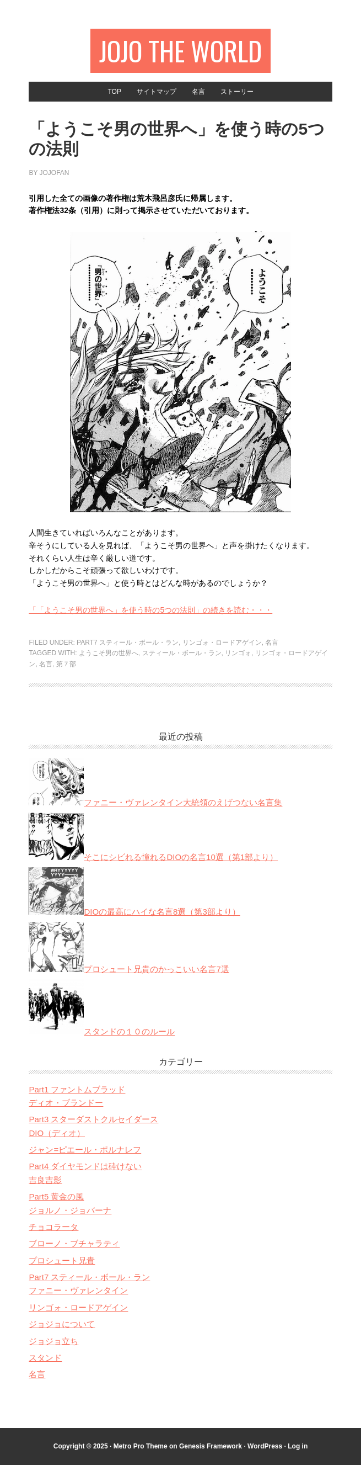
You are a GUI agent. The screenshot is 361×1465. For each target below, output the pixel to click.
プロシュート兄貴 (62, 1260)
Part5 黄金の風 (56, 1196)
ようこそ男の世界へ (108, 653)
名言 (271, 642)
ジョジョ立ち (53, 1341)
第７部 (66, 664)
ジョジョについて (62, 1324)
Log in (298, 1446)
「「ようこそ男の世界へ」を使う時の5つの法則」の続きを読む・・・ (150, 610)
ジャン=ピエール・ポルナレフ (85, 1149)
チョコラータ (53, 1227)
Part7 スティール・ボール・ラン (128, 642)
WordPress (264, 1446)
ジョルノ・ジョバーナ (70, 1210)
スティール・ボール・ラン (182, 653)
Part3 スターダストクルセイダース (93, 1119)
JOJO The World (180, 50)
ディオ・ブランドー (66, 1102)
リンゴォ (238, 653)
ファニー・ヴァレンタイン (78, 1290)
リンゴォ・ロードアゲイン (222, 642)
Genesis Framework (210, 1446)
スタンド (45, 1357)
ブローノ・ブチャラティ (74, 1243)
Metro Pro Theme (141, 1446)
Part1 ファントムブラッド (77, 1089)
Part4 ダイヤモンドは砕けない (85, 1166)
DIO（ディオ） (57, 1133)
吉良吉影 (45, 1180)
